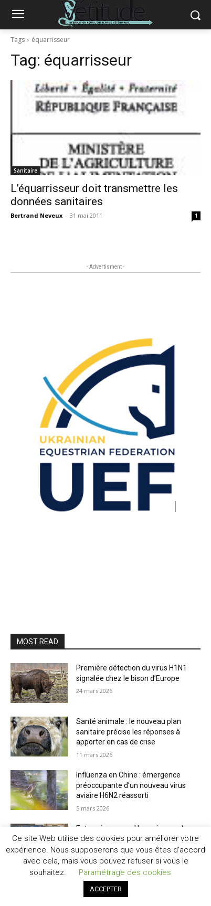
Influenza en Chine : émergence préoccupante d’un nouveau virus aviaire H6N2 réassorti (131, 785)
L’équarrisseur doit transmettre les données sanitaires (94, 195)
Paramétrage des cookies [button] (125, 872)
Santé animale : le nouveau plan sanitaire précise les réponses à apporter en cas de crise (128, 731)
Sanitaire (25, 170)
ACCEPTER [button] (106, 889)
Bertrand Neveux (36, 215)
